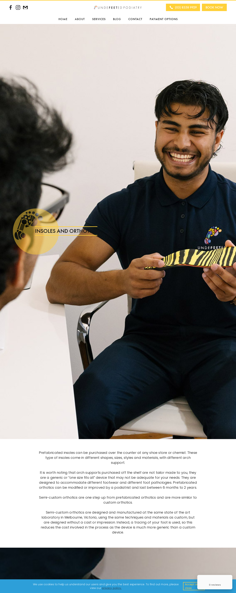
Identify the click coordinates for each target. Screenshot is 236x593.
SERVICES (99, 19)
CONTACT (135, 19)
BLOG (117, 19)
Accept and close (192, 586)
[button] (79, 19)
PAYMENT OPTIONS (164, 19)
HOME (62, 19)
